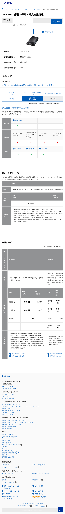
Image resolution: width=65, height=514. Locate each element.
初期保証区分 (10, 62)
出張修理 (18, 149)
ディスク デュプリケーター (10, 451)
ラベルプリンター (7, 414)
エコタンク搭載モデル (9, 398)
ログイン (39, 497)
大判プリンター (7, 408)
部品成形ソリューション (9, 467)
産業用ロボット (7, 465)
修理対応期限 (10, 57)
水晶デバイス (36, 480)
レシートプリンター (8, 412)
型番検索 (6, 20)
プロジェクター (7, 440)
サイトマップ (25, 503)
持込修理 (44, 149)
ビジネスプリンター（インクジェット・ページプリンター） (21, 406)
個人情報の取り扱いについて (25, 506)
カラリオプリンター (8, 394)
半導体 (4, 480)
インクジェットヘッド (9, 473)
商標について (36, 505)
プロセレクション (7, 396)
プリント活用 (39, 486)
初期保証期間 (10, 68)
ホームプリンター (7, 386)
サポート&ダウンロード (11, 491)
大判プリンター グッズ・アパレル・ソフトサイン (17, 422)
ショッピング (39, 491)
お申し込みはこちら (18, 356)
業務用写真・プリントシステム (11, 424)
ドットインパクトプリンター (11, 410)
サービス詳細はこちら (19, 354)
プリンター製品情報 (10, 437)
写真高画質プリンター (9, 388)
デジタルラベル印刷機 (9, 426)
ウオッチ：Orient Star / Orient (11, 444)
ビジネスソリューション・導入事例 (12, 487)
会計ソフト (5, 455)
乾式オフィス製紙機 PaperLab (11, 453)
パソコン (4, 446)
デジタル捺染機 (7, 428)
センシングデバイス (8, 482)
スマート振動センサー (39, 465)
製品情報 (7, 376)
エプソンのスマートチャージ (11, 404)
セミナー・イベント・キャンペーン (11, 498)
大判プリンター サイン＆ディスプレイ (14, 420)
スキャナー (5, 449)
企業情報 (7, 494)
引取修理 (31, 149)
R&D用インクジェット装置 (40, 473)
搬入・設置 (18, 120)
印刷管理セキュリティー (9, 457)
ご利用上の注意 (39, 503)
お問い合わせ (39, 494)
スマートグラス (7, 442)
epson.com (43, 506)
